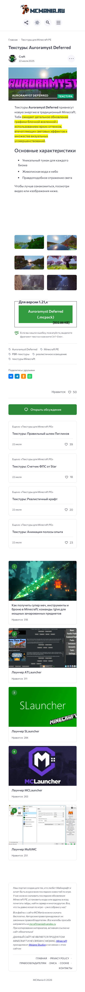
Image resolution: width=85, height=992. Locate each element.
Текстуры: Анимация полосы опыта (37, 532)
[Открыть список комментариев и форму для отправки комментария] (42, 409)
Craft (22, 56)
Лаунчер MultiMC (24, 849)
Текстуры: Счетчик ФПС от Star (34, 466)
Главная (41, 958)
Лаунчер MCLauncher (27, 790)
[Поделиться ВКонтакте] (10, 376)
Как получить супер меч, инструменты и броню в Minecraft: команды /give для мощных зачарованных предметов (40, 609)
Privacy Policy (59, 958)
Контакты (65, 968)
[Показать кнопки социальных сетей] (26, 22)
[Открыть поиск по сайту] (48, 22)
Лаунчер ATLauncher (26, 672)
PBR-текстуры (20, 354)
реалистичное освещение (51, 354)
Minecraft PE (51, 349)
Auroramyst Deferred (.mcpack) (45, 314)
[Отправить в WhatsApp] (29, 376)
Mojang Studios (37, 944)
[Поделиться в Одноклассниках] (23, 376)
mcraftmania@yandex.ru (42, 923)
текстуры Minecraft (23, 358)
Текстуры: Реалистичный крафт (34, 499)
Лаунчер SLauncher (25, 731)
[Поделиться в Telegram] (17, 376)
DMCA (53, 963)
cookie (64, 963)
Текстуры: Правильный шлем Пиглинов (40, 433)
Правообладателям (32, 963)
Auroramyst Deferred (24, 349)
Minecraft (61, 940)
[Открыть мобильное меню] (58, 22)
